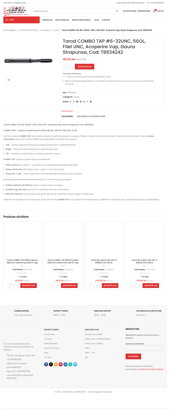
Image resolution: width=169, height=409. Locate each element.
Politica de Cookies (93, 343)
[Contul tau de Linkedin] (84, 101)
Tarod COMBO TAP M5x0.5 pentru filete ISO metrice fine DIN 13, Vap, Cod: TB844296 (22, 263)
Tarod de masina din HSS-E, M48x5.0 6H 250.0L (104, 261)
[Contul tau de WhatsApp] (87, 101)
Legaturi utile (92, 329)
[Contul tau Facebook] (70, 101)
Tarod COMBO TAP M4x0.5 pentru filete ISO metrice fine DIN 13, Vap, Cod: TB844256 (63, 263)
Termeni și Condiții (93, 334)
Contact (48, 357)
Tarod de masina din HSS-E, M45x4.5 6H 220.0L (144, 261)
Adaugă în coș (85, 66)
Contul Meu (49, 334)
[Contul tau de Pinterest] (81, 101)
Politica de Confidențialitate (98, 339)
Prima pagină (9, 30)
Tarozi (56, 30)
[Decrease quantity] (64, 67)
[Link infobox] (22, 314)
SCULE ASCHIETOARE (28, 30)
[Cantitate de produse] (68, 67)
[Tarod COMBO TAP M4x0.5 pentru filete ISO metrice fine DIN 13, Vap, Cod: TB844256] (63, 241)
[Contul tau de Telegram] (91, 101)
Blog (46, 352)
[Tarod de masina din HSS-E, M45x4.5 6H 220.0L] (144, 241)
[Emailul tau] (77, 101)
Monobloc (45, 30)
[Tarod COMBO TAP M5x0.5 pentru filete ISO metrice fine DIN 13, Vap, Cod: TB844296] (22, 241)
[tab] (67, 115)
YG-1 (22, 266)
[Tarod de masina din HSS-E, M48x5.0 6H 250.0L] (104, 241)
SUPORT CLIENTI (51, 329)
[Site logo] (15, 11)
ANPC (87, 348)
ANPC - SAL (90, 352)
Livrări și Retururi (51, 348)
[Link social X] (74, 101)
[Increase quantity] (72, 67)
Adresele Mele (50, 343)
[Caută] (75, 11)
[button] (28, 285)
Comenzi (48, 339)
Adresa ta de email (145, 345)
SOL (86, 357)
